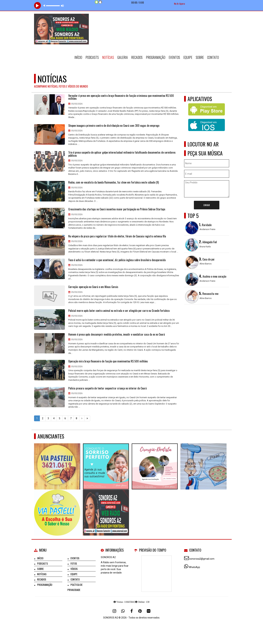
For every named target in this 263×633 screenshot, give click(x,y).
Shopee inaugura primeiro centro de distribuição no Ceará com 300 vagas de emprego (113, 125)
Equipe (187, 57)
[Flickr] (148, 611)
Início (78, 57)
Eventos (174, 57)
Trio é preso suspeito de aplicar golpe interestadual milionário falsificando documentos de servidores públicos (122, 154)
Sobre (200, 57)
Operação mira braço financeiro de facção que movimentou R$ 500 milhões (108, 361)
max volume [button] (62, 5)
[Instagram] (114, 611)
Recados (137, 57)
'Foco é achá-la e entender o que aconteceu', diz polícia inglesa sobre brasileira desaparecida (117, 260)
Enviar (206, 205)
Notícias (108, 57)
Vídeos (74, 569)
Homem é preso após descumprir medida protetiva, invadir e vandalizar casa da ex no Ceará (116, 334)
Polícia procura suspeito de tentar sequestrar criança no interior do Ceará (107, 388)
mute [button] (44, 5)
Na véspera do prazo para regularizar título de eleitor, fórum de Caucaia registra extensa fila (117, 236)
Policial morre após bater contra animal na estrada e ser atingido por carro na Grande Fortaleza (119, 310)
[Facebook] (131, 611)
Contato (213, 57)
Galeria (122, 57)
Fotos (73, 563)
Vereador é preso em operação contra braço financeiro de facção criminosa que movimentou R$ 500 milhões (121, 97)
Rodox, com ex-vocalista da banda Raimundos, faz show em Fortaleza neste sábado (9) (113, 182)
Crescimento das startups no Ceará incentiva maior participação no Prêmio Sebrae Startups (116, 209)
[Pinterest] (140, 611)
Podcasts (92, 57)
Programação (155, 57)
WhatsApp (194, 567)
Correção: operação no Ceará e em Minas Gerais (93, 287)
